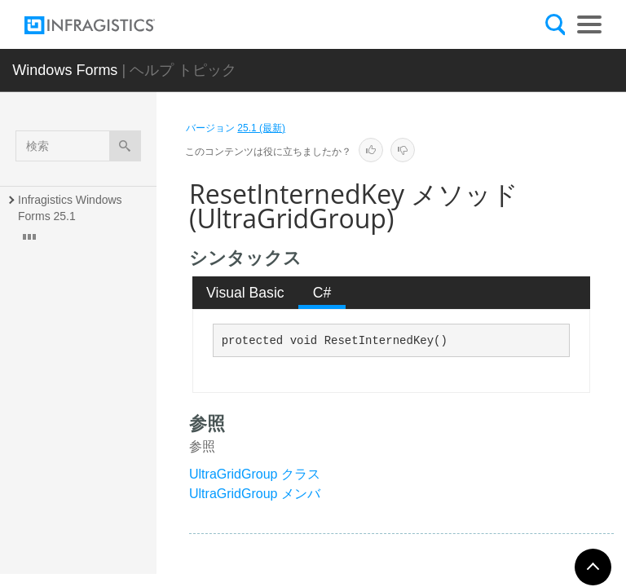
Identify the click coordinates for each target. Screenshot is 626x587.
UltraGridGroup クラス (254, 474)
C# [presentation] (322, 293)
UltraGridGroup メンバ (254, 494)
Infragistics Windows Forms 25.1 (71, 208)
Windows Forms (64, 70)
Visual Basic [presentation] (245, 293)
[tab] (245, 292)
